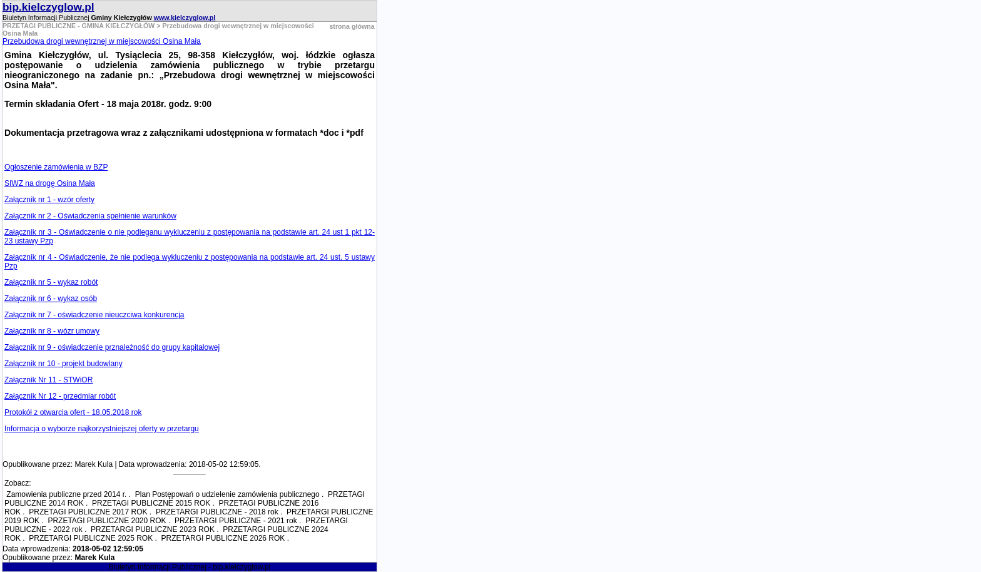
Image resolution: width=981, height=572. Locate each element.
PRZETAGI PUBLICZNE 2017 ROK (88, 512)
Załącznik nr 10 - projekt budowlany (63, 363)
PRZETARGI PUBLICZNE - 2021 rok (236, 520)
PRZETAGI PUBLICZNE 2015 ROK (151, 503)
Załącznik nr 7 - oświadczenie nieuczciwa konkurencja (94, 314)
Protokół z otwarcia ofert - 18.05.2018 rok (72, 412)
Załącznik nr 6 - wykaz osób (50, 298)
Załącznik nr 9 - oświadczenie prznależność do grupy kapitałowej (112, 347)
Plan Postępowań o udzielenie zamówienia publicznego (227, 494)
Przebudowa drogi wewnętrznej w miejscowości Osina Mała (102, 41)
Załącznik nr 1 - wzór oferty (49, 199)
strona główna (351, 26)
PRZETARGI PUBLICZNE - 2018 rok (217, 512)
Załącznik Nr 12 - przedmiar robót (60, 396)
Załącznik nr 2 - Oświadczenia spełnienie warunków (90, 216)
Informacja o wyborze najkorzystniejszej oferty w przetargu (101, 428)
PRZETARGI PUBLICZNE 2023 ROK (153, 529)
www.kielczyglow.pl (185, 17)
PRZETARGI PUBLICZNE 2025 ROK (91, 538)
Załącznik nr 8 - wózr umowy (51, 331)
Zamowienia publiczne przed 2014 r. (66, 494)
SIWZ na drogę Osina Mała (49, 183)
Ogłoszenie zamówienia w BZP (56, 167)
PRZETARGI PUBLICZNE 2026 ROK (223, 538)
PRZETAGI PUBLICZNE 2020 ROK (107, 520)
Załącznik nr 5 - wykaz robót (51, 282)
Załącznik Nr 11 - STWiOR (48, 379)
